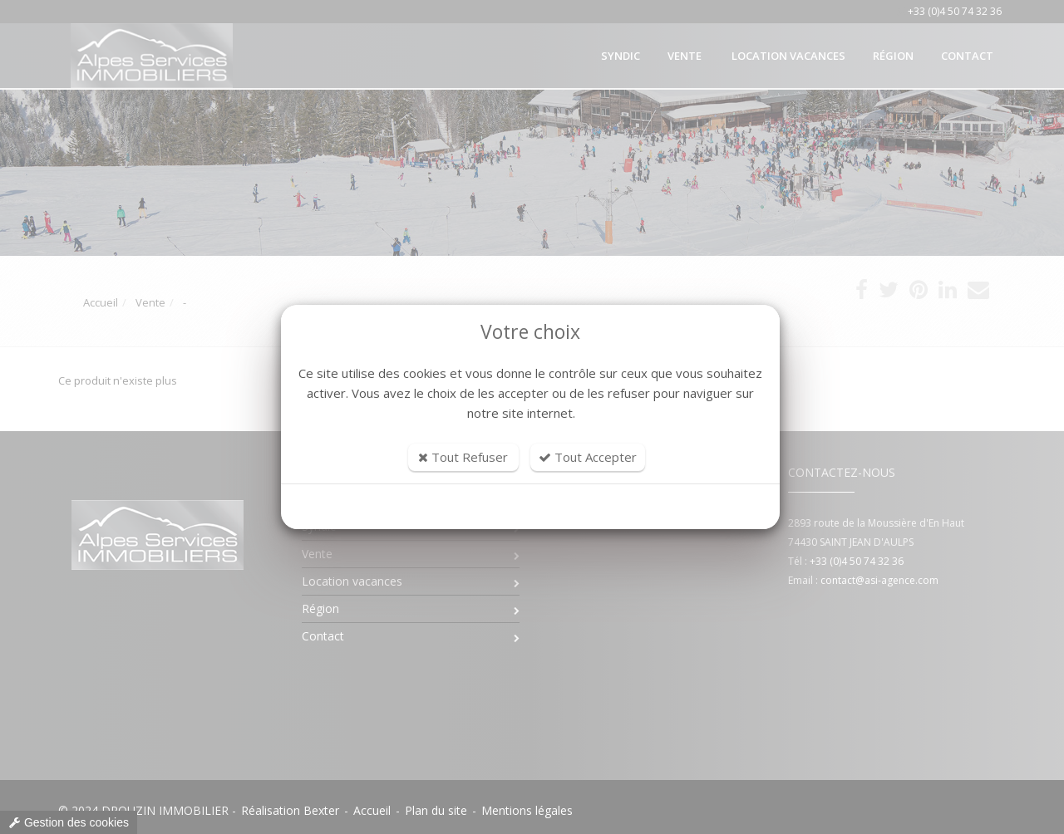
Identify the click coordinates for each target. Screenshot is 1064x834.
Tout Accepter (588, 457)
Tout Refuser (463, 457)
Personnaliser (530, 506)
